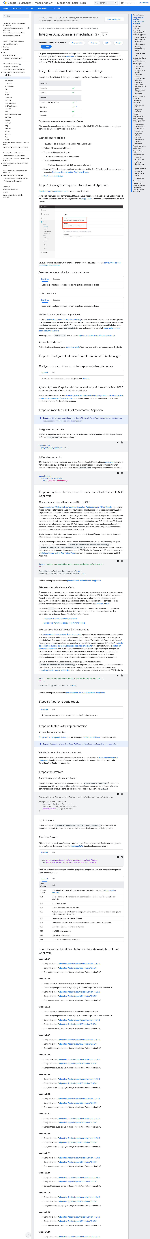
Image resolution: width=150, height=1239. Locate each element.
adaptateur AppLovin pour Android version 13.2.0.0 (79, 1177)
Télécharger (42, 8)
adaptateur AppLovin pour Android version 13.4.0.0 (79, 1079)
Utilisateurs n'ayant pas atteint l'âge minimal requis (64, 623)
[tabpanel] (81, 285)
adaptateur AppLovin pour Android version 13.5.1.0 (79, 1020)
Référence (17, 8)
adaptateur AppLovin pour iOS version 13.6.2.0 (77, 968)
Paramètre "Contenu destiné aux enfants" (60, 619)
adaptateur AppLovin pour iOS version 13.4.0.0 (77, 1083)
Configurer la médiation (53, 176)
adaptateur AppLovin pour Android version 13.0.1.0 (79, 1217)
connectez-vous (61, 191)
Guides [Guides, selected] (6, 8)
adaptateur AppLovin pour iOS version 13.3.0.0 (77, 1142)
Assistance (55, 8)
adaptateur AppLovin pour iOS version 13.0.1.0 (77, 1221)
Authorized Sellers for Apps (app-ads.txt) (64, 319)
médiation (70, 56)
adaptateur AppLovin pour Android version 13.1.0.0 (79, 1197)
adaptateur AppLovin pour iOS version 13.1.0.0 (77, 1201)
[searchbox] (16, 16)
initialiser (58, 553)
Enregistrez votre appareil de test (53, 737)
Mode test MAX (72, 347)
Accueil (41, 28)
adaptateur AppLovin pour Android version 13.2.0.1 (79, 1158)
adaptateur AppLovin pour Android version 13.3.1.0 (79, 1118)
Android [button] (44, 373)
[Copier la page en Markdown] (103, 35)
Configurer (70, 172)
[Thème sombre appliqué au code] (118, 442)
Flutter (46, 47)
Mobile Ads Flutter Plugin (71, 2)
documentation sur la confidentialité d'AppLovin (85, 693)
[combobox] (106, 3)
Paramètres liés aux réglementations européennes (87, 395)
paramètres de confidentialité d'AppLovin (84, 581)
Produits (50, 28)
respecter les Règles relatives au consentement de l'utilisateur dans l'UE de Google (77, 507)
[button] (15, 47)
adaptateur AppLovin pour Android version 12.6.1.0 (79, 1236)
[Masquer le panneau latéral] (28, 1234)
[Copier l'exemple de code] (122, 442)
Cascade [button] (56, 279)
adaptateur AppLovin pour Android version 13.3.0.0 (79, 1138)
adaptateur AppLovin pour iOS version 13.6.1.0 (77, 996)
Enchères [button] (45, 279)
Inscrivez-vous (45, 191)
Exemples (29, 8)
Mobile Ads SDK (44, 2)
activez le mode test (92, 737)
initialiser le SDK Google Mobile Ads (55, 670)
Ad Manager (19, 2)
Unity (118, 43)
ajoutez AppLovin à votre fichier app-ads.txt (97, 335)
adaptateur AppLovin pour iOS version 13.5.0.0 (77, 1024)
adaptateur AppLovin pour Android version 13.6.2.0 (79, 964)
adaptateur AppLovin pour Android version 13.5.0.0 (79, 1059)
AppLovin (109, 462)
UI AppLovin (86, 199)
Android (77, 43)
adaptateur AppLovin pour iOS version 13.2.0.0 (77, 1162)
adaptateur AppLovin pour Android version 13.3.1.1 (79, 1099)
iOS (106, 43)
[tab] (45, 279)
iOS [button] (53, 373)
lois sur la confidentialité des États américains (61, 635)
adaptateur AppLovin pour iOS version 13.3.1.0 (77, 1103)
